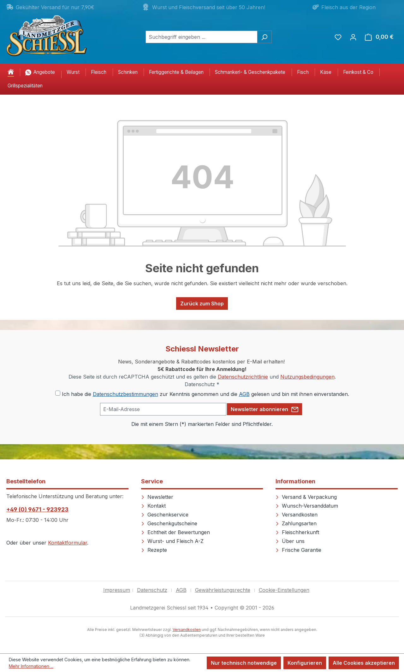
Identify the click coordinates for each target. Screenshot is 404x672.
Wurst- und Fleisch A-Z (172, 541)
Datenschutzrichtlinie (243, 377)
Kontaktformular (67, 542)
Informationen (295, 481)
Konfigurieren (305, 663)
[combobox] (201, 37)
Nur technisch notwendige (244, 663)
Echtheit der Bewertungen (175, 532)
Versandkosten (297, 514)
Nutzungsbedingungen (307, 377)
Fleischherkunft (297, 532)
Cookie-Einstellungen (284, 590)
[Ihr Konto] (353, 37)
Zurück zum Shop (202, 303)
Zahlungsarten (296, 523)
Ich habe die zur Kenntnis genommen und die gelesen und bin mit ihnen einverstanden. (205, 394)
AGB (244, 394)
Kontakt (153, 506)
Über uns (290, 541)
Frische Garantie (298, 550)
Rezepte (154, 550)
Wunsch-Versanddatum (307, 506)
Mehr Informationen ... (31, 666)
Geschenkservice (164, 514)
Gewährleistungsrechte (222, 590)
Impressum (116, 590)
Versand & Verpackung (306, 497)
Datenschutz (152, 590)
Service (152, 481)
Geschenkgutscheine (169, 523)
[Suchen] (264, 37)
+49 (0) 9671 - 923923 (37, 509)
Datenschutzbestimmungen (125, 394)
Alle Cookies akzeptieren (364, 663)
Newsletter (157, 497)
